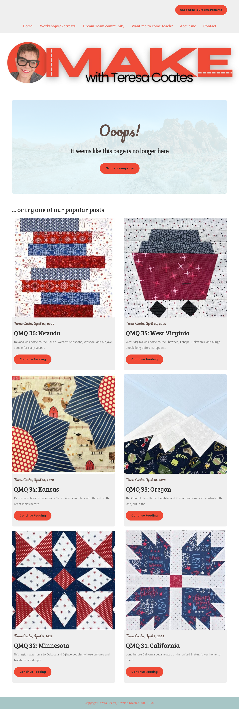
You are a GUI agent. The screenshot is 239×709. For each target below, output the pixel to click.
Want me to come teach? (152, 26)
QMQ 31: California (153, 645)
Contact (209, 26)
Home (28, 26)
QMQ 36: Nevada (37, 333)
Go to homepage (120, 168)
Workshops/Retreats (58, 26)
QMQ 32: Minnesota (41, 645)
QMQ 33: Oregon (148, 489)
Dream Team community (103, 26)
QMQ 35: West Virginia (158, 333)
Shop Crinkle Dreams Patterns (201, 10)
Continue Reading (33, 359)
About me (188, 26)
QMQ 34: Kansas (36, 489)
